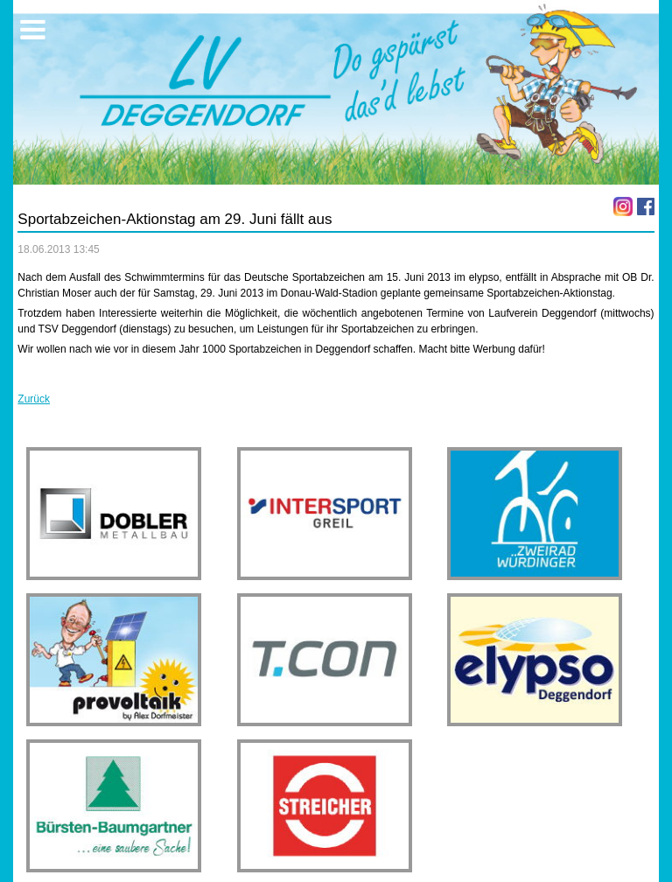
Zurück (34, 399)
